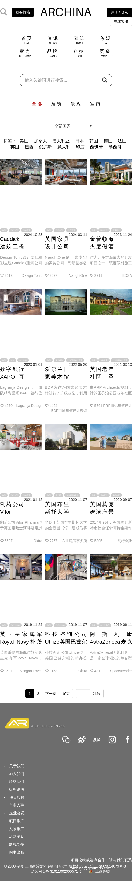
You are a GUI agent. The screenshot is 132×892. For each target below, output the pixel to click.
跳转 (96, 694)
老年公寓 (103, 360)
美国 (24, 141)
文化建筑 (59, 360)
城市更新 (103, 495)
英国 (14, 147)
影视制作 (16, 844)
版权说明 (16, 789)
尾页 (66, 694)
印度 (80, 147)
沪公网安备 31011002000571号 (56, 871)
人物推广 (16, 828)
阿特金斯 (116, 495)
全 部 (37, 103)
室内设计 (26, 230)
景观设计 (116, 230)
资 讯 (53, 40)
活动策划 (16, 836)
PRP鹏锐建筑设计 (120, 360)
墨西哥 (115, 147)
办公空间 (14, 230)
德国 (108, 141)
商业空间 (103, 230)
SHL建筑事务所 (72, 495)
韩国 (93, 141)
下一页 (50, 694)
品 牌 (52, 53)
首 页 (27, 40)
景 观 (106, 40)
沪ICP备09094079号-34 (109, 866)
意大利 (63, 147)
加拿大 (40, 141)
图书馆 (58, 495)
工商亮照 (99, 871)
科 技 (78, 53)
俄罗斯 (45, 147)
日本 (79, 141)
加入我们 (16, 774)
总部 (12, 360)
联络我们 (16, 781)
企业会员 (17, 813)
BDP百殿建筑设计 (75, 360)
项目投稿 (17, 797)
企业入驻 (16, 805)
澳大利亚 (61, 141)
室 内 (25, 53)
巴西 (29, 147)
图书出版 (16, 852)
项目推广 (16, 821)
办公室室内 (15, 625)
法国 (122, 141)
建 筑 (79, 40)
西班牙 (96, 147)
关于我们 (17, 766)
